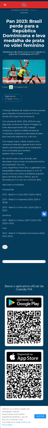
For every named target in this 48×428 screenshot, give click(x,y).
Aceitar (40, 416)
